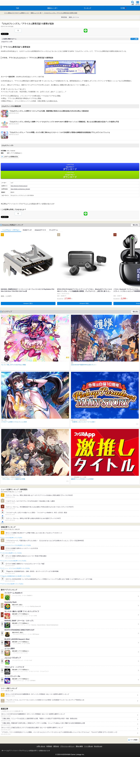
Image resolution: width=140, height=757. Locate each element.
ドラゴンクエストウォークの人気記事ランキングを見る (16, 545)
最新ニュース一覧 (36, 13)
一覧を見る (135, 225)
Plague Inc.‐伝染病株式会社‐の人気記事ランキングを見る (16, 576)
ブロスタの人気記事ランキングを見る (12, 553)
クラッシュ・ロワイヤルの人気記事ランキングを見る (16, 568)
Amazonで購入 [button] (28, 303)
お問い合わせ (41, 746)
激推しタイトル (74, 17)
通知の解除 (79, 746)
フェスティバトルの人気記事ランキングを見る (14, 560)
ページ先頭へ (134, 740)
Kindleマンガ (27, 230)
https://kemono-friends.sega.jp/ (19, 186)
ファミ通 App (7, 3)
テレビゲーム (53, 230)
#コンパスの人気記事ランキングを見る (12, 537)
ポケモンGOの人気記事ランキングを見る (12, 583)
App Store (70, 167)
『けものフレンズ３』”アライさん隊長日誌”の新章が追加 (60, 13)
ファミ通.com (88, 746)
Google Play (70, 175)
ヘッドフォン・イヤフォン (11, 230)
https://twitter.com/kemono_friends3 (20, 189)
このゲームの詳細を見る (10, 156)
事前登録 (64, 17)
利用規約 (49, 746)
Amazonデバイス (40, 230)
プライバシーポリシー (67, 746)
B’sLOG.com (98, 746)
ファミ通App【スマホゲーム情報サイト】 (16, 13)
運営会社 (56, 746)
